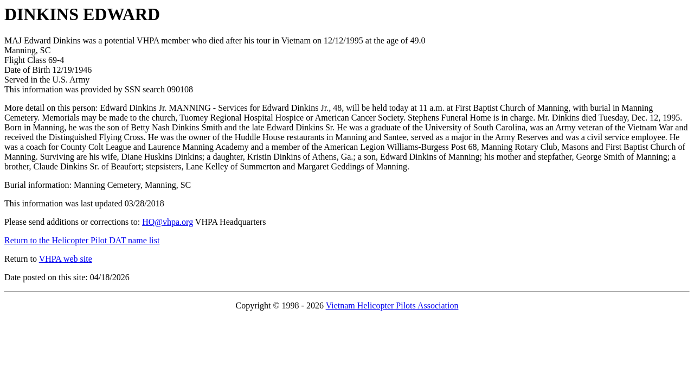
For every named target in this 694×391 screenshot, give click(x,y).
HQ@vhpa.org (167, 221)
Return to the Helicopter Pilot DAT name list (81, 240)
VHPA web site (65, 258)
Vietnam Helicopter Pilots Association (392, 305)
